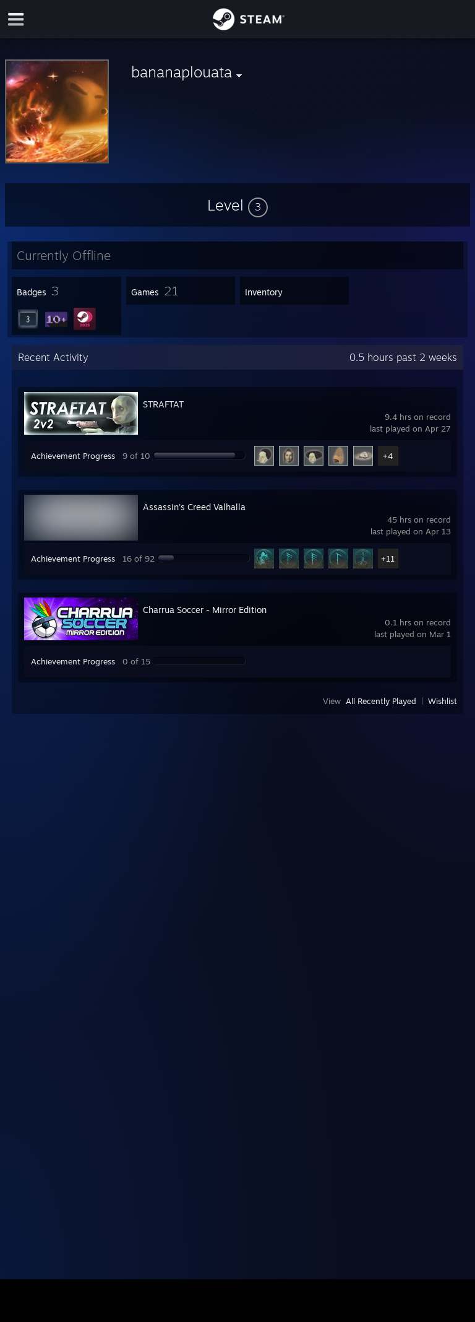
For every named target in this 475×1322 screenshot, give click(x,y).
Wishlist (442, 701)
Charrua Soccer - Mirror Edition (205, 609)
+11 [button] (388, 558)
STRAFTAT (163, 404)
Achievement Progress (73, 456)
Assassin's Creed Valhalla (194, 507)
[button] (237, 205)
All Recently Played (381, 701)
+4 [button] (388, 456)
